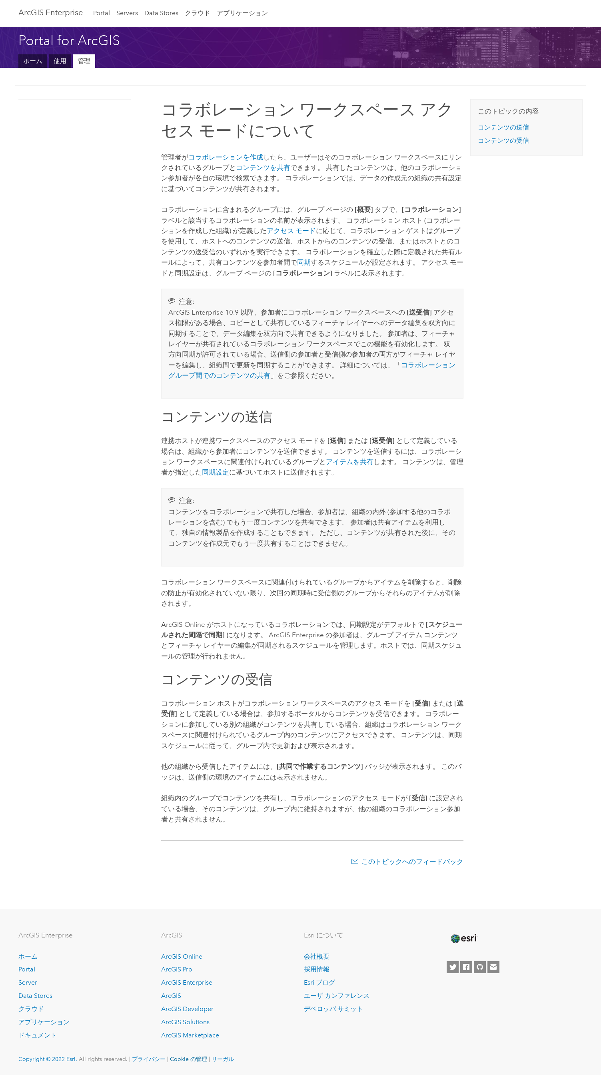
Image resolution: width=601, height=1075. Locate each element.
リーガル (223, 1059)
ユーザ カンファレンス (336, 995)
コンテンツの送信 (503, 127)
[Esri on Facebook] (466, 967)
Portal (101, 13)
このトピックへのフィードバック (412, 862)
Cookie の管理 (188, 1059)
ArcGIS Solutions (185, 1022)
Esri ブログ (319, 982)
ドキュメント (37, 1035)
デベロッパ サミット (333, 1009)
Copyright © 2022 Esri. (47, 1059)
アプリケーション (242, 13)
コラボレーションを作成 (225, 157)
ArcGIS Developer (187, 1009)
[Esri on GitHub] (480, 967)
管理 (84, 61)
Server (27, 982)
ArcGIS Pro (176, 969)
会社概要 (316, 956)
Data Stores (161, 13)
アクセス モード (291, 231)
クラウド (197, 13)
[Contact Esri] (493, 967)
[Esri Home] (463, 939)
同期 (304, 262)
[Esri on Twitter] (453, 967)
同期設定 (215, 472)
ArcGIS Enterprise (50, 12)
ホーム (32, 61)
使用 (60, 61)
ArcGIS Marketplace (190, 1035)
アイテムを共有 (349, 462)
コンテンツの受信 (503, 140)
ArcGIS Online (181, 956)
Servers (127, 13)
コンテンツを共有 (263, 168)
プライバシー (149, 1059)
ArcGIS (171, 995)
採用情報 (316, 969)
